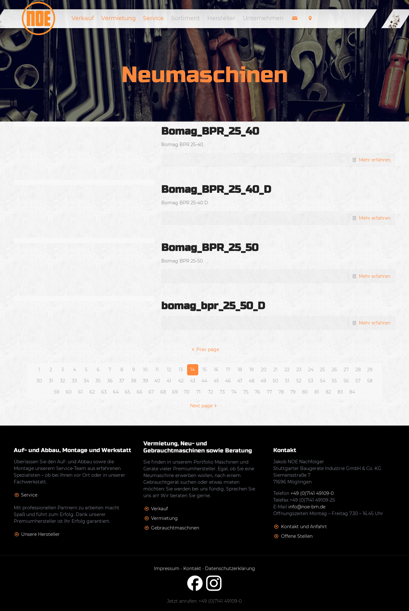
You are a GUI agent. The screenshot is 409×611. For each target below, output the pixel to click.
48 (251, 381)
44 (204, 381)
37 (121, 381)
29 (370, 369)
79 (293, 392)
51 (287, 381)
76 (257, 392)
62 (92, 392)
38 (133, 381)
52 (298, 381)
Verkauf (159, 509)
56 (346, 381)
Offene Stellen (297, 536)
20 (263, 369)
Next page (204, 406)
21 (275, 369)
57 (357, 381)
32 (62, 381)
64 (116, 392)
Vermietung (164, 518)
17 (228, 369)
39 (145, 381)
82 (328, 392)
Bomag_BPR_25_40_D (216, 189)
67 (151, 392)
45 (216, 381)
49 (263, 381)
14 (192, 369)
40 (157, 381)
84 (352, 392)
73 (222, 392)
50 (275, 381)
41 (169, 381)
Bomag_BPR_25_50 (209, 247)
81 (316, 392)
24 (311, 369)
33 (74, 381)
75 (245, 392)
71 (198, 392)
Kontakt (192, 568)
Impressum (166, 568)
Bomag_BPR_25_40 (210, 131)
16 (216, 369)
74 (234, 392)
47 (239, 381)
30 (39, 381)
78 (281, 392)
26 (334, 369)
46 (228, 381)
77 (269, 392)
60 (69, 392)
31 (51, 381)
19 (251, 369)
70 (186, 392)
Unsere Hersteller (40, 534)
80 (305, 392)
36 (110, 381)
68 (163, 392)
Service (29, 495)
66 (139, 392)
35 (98, 381)
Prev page (204, 349)
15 (204, 369)
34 (86, 381)
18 (240, 369)
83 (340, 392)
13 (181, 369)
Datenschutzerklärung (230, 568)
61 (80, 392)
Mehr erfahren (374, 160)
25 (322, 369)
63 (104, 392)
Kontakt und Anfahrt (304, 526)
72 (210, 392)
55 (334, 381)
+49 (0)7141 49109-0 (312, 493)
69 (175, 392)
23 (298, 369)
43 (192, 381)
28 (358, 369)
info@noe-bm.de (306, 507)
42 (181, 381)
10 (145, 369)
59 (56, 392)
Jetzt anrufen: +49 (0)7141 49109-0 (204, 601)
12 (169, 369)
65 (127, 392)
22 (287, 369)
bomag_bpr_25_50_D (213, 306)
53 (310, 381)
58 (370, 381)
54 (322, 381)
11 (157, 369)
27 (346, 369)
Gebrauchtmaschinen (175, 528)
